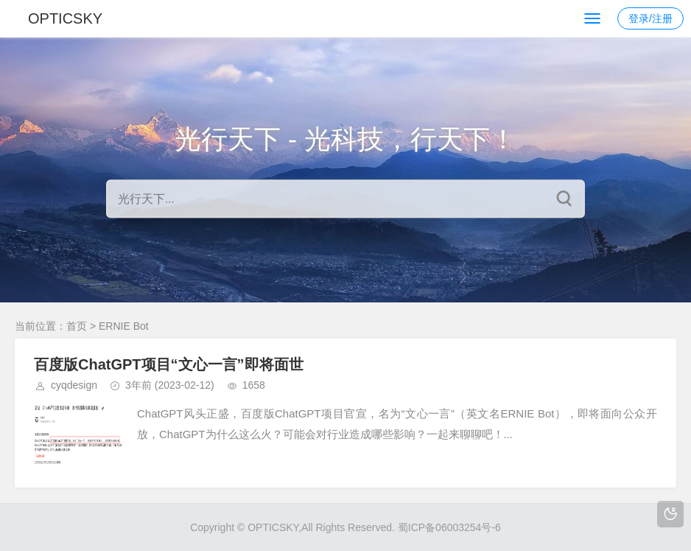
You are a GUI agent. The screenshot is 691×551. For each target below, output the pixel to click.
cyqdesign (74, 385)
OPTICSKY (65, 18)
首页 (76, 326)
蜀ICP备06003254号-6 (449, 527)
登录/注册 (650, 18)
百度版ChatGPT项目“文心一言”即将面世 (169, 364)
